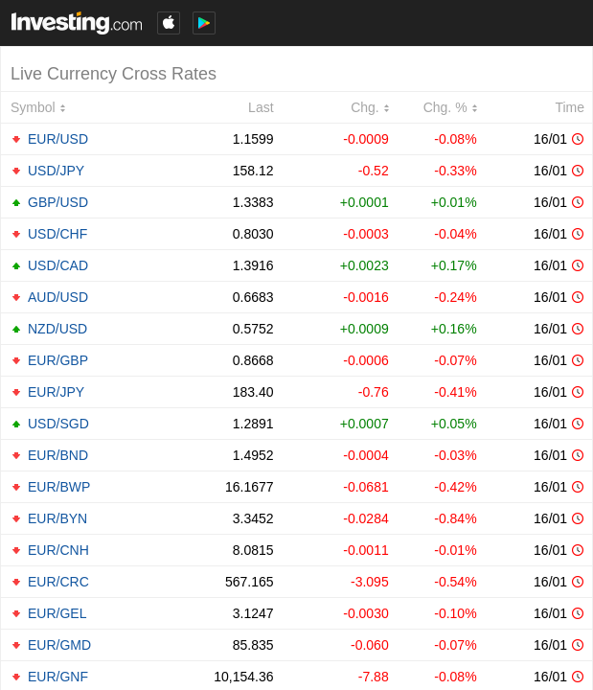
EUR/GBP (58, 360)
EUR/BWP (59, 486)
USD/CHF (57, 234)
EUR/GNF (58, 676)
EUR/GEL (57, 613)
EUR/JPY (56, 392)
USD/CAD (58, 265)
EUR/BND (58, 455)
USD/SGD (58, 423)
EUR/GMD (59, 645)
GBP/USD (58, 202)
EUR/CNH (58, 550)
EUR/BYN (57, 518)
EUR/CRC (58, 581)
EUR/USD (58, 139)
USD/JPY (56, 170)
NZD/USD (57, 328)
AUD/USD (58, 297)
